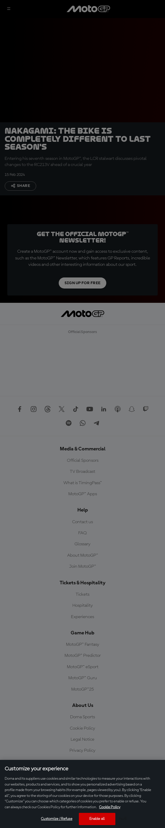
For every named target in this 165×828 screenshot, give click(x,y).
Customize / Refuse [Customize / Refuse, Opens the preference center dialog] (56, 819)
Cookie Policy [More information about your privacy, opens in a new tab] (109, 807)
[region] (82, 794)
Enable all (97, 819)
